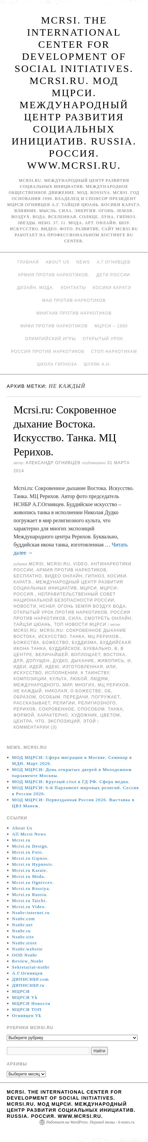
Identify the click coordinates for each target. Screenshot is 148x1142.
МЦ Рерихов (113, 685)
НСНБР (47, 606)
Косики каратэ (112, 287)
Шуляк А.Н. (97, 364)
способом (91, 709)
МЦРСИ (88, 588)
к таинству (95, 672)
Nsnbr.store (24, 942)
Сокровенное (57, 709)
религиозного (97, 703)
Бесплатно (27, 576)
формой (23, 715)
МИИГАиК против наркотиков (74, 313)
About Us (57, 262)
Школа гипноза (57, 364)
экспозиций (64, 721)
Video (80, 564)
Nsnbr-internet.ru (31, 912)
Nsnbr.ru (21, 930)
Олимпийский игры (50, 338)
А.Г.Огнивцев (113, 262)
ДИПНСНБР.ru (28, 985)
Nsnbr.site (23, 936)
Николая (56, 691)
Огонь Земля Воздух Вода (91, 606)
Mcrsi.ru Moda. (29, 876)
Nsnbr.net (22, 924)
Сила (74, 618)
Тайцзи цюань (32, 624)
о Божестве (85, 691)
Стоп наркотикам (114, 351)
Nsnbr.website (27, 948)
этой (89, 721)
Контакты (73, 287)
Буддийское (65, 648)
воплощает (85, 654)
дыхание (82, 660)
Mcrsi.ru (58, 564)
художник (84, 715)
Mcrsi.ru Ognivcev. (33, 882)
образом (24, 697)
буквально (98, 648)
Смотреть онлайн (108, 618)
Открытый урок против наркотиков (60, 612)
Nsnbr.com (23, 918)
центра (22, 721)
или (111, 666)
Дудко (60, 660)
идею (53, 666)
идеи (19, 666)
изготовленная (82, 666)
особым (49, 697)
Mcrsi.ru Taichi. (29, 900)
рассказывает (31, 703)
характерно (52, 715)
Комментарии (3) (35, 727)
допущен (38, 660)
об (108, 691)
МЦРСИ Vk (25, 997)
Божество (55, 642)
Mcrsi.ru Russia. (30, 894)
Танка (115, 709)
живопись (110, 660)
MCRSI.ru (25, 630)
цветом (110, 715)
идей (35, 666)
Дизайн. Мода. (35, 287)
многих (85, 685)
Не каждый (27, 691)
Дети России (113, 275)
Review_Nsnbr (28, 961)
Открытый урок (103, 338)
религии (64, 703)
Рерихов (24, 709)
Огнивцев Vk (26, 1015)
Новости (24, 606)
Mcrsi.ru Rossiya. (31, 888)
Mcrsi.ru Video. (29, 906)
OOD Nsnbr (24, 954)
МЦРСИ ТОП (27, 1009)
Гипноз (94, 576)
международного (36, 685)
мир (67, 685)
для (18, 660)
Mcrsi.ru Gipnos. (30, 858)
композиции (30, 679)
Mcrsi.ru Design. (30, 846)
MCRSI (36, 564)
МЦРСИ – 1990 (110, 326)
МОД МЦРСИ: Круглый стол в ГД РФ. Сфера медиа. (71, 781)
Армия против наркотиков (71, 570)
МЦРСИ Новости (31, 1003)
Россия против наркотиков (47, 351)
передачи (75, 697)
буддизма (84, 642)
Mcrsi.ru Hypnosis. (33, 864)
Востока (114, 654)
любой (78, 679)
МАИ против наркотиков (74, 300)
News (83, 262)
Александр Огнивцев (53, 462)
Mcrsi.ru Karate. (30, 870)
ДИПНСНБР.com (30, 979)
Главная (28, 262)
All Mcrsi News (29, 834)
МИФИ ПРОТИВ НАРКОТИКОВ (54, 326)
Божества (26, 642)
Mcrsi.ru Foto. (27, 852)
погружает (105, 697)
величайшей (51, 654)
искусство (27, 672)
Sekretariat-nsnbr (31, 967)
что (40, 721)
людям (99, 679)
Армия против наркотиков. (54, 275)
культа (58, 679)
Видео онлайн (63, 576)
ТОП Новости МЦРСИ (80, 624)
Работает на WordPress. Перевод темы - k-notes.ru (90, 1122)
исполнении (61, 672)
